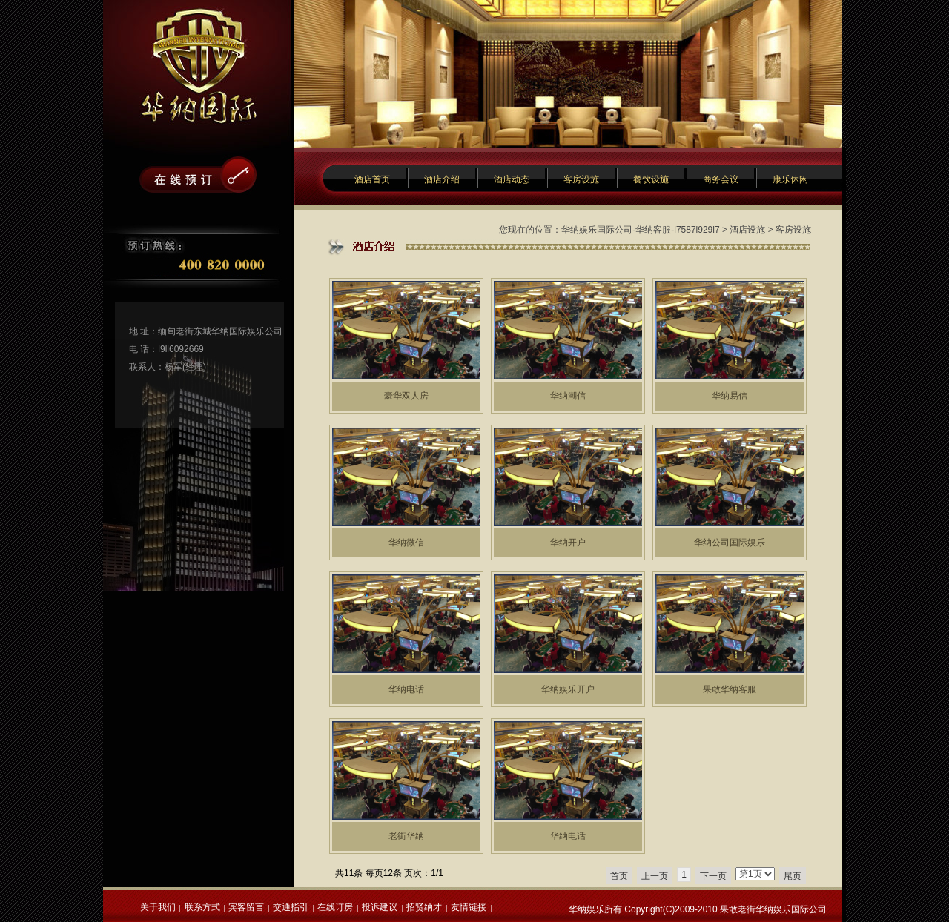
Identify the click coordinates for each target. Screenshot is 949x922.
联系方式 (202, 907)
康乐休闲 (790, 179)
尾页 (792, 876)
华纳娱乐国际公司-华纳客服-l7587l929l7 (640, 230)
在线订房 (335, 907)
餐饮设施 (651, 179)
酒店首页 (372, 179)
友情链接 (468, 907)
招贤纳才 (424, 907)
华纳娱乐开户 (568, 689)
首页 (619, 876)
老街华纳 (406, 836)
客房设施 (581, 179)
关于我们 (158, 907)
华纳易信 (729, 396)
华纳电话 (406, 689)
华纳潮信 (568, 396)
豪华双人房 (406, 396)
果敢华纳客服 (729, 689)
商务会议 (720, 179)
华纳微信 (406, 542)
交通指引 (290, 907)
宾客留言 (246, 907)
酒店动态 (511, 179)
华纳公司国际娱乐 (729, 542)
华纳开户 (568, 542)
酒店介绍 (442, 179)
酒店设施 (747, 230)
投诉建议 (379, 907)
